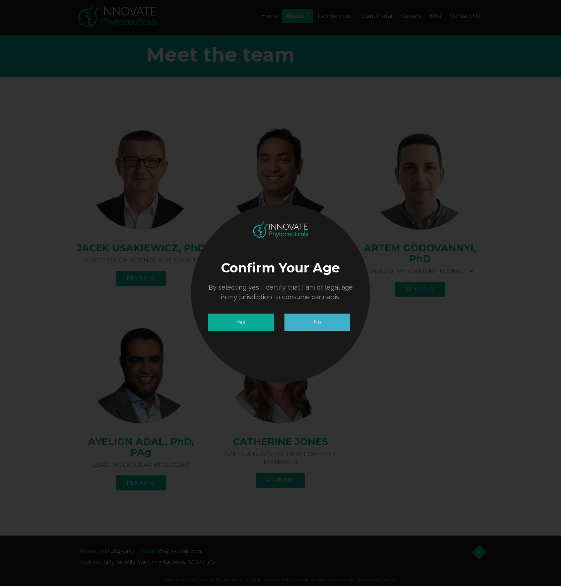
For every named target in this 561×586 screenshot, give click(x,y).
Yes (240, 322)
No (317, 322)
